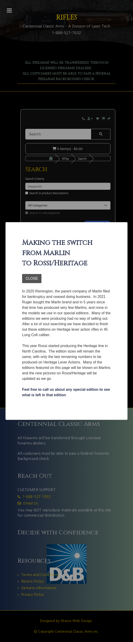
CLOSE (32, 278)
